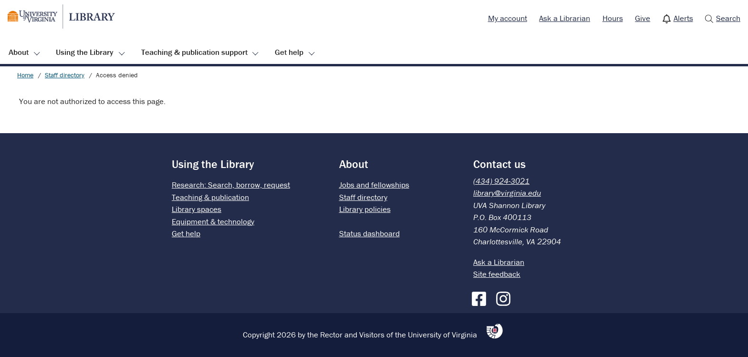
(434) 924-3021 (501, 181)
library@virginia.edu (507, 193)
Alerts (683, 18)
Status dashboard (369, 233)
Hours (613, 18)
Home (25, 75)
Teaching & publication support (194, 52)
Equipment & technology (213, 221)
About (19, 52)
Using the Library (85, 52)
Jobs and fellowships (374, 184)
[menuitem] (507, 18)
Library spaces (196, 209)
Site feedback (496, 274)
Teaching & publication (210, 197)
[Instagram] (506, 297)
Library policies (365, 209)
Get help (289, 52)
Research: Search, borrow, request (231, 184)
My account (507, 18)
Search (728, 18)
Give (642, 18)
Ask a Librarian (564, 18)
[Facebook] (481, 297)
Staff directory (64, 75)
